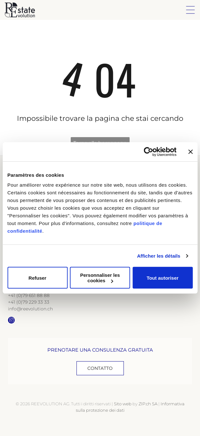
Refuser (37, 278)
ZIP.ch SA (148, 403)
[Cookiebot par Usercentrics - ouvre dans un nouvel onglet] (148, 152)
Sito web (123, 403)
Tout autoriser (163, 278)
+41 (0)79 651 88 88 (29, 295)
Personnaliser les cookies (100, 277)
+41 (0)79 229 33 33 (28, 302)
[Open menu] (190, 10)
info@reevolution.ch (30, 309)
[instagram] (11, 321)
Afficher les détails (158, 256)
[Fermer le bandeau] (190, 152)
